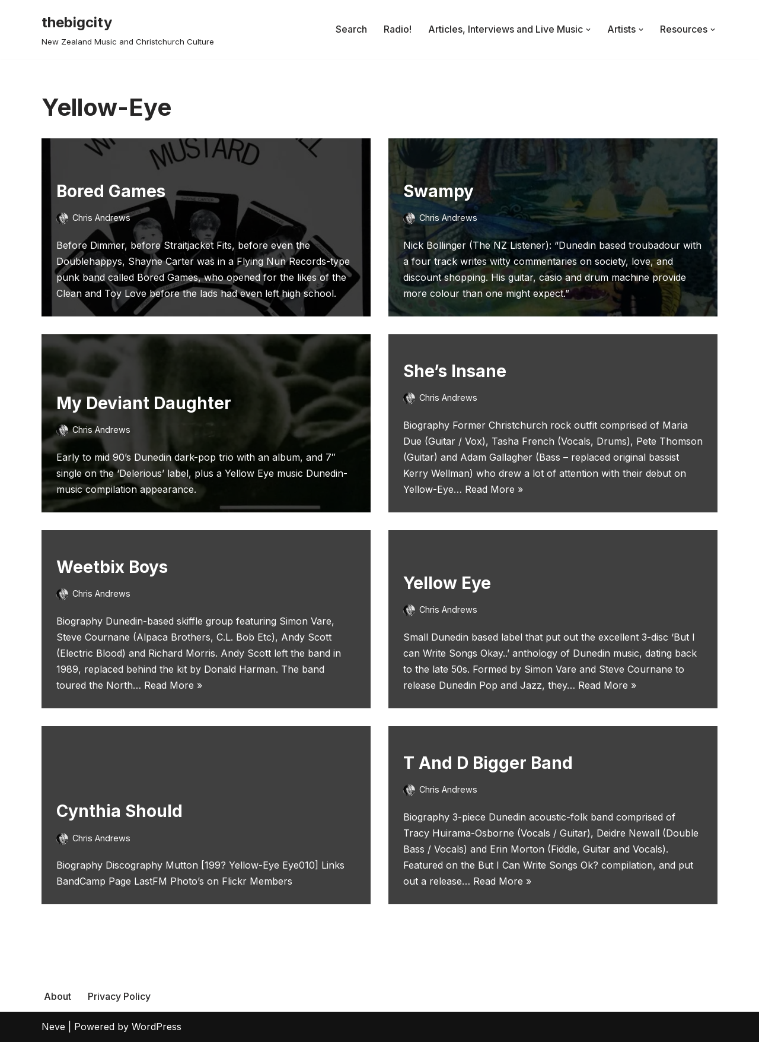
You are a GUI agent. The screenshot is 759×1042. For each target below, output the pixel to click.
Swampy (438, 191)
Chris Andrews (101, 218)
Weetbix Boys (112, 567)
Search (351, 29)
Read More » (494, 489)
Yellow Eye (447, 583)
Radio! (398, 29)
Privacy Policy (119, 996)
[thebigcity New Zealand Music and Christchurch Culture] (128, 29)
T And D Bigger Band (488, 763)
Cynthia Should (119, 811)
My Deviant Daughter (143, 403)
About (57, 996)
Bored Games (110, 191)
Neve (53, 1027)
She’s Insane (454, 371)
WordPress (156, 1027)
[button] (588, 29)
